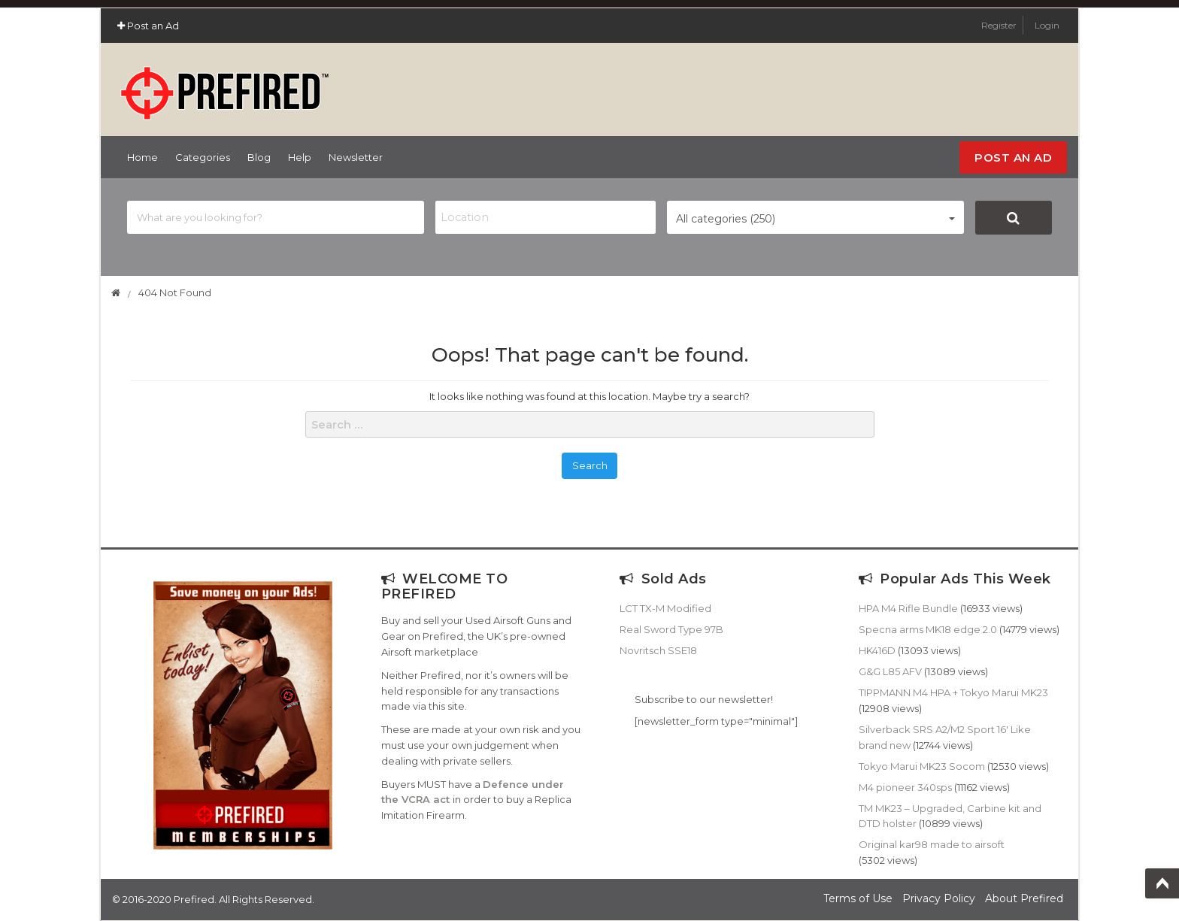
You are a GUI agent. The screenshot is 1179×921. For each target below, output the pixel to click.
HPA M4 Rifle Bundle (908, 608)
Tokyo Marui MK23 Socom (922, 766)
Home (142, 157)
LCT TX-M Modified (665, 608)
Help (299, 157)
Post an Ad (148, 26)
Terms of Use (858, 898)
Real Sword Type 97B (671, 629)
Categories (202, 157)
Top (1162, 883)
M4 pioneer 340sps (905, 787)
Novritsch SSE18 (658, 650)
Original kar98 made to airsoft (932, 844)
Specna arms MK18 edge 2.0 (928, 629)
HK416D (877, 650)
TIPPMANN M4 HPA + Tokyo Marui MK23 (953, 692)
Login (1047, 25)
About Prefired (1024, 898)
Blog (259, 157)
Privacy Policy (938, 898)
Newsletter (356, 157)
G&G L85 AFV (890, 671)
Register (1000, 25)
